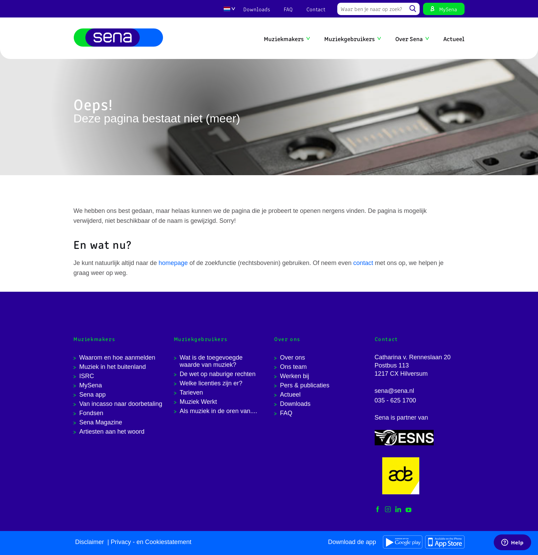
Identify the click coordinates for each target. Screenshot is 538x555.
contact (363, 263)
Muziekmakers (284, 38)
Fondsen (91, 413)
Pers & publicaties (304, 385)
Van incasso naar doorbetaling (120, 403)
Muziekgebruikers (349, 38)
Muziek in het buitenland (112, 366)
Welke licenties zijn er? (211, 383)
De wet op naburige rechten (218, 374)
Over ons (292, 357)
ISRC (86, 376)
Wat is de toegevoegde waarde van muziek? (211, 361)
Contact (315, 9)
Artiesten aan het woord (111, 431)
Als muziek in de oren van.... (218, 411)
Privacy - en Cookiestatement (151, 542)
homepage (173, 263)
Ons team (293, 366)
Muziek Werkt (198, 401)
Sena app (92, 394)
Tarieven (191, 392)
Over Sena (409, 38)
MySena (448, 9)
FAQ (288, 9)
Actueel (454, 38)
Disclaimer (89, 542)
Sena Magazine (100, 422)
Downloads (256, 9)
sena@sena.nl (394, 390)
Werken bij (294, 376)
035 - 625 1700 (395, 400)
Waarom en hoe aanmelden (117, 357)
